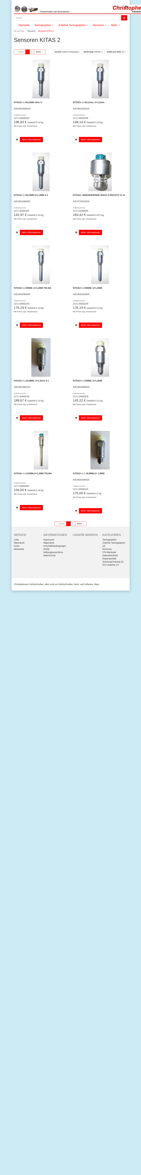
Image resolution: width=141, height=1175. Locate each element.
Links (16, 539)
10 (115, 52)
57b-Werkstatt (109, 552)
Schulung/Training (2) (112, 561)
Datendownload (110, 555)
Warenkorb (19, 543)
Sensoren (100, 25)
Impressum (48, 539)
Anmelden (117, 7)
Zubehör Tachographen (73, 25)
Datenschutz (49, 555)
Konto (17, 546)
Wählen (93, 52)
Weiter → (40, 52)
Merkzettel (19, 549)
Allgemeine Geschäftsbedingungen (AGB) (54, 546)
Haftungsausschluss (53, 552)
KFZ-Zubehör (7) (110, 565)
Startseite (24, 25)
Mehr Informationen (31, 139)
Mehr (115, 25)
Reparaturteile (109, 558)
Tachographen (44, 25)
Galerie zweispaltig (66, 52)
